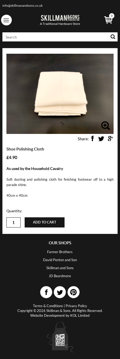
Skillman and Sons (60, 268)
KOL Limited (79, 315)
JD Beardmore (60, 276)
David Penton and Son (60, 260)
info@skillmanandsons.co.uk (22, 5)
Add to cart (44, 222)
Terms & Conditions (48, 306)
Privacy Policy (76, 306)
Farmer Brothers (60, 252)
